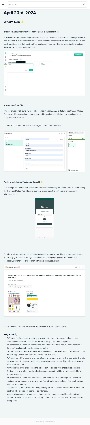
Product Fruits (50, 421)
